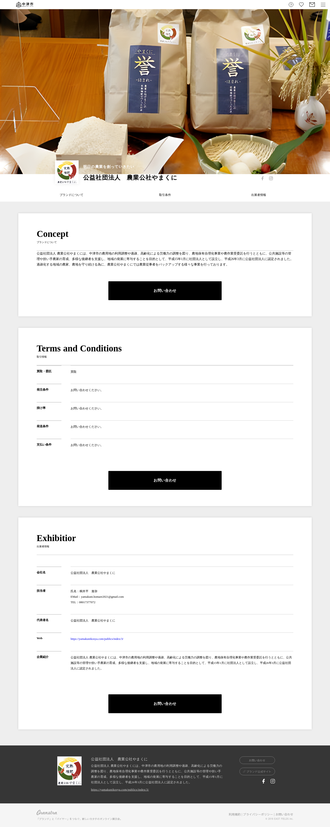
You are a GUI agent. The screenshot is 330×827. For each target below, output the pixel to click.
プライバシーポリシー (258, 814)
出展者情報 (258, 195)
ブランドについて (71, 195)
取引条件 (165, 195)
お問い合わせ (284, 814)
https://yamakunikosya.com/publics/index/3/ (97, 639)
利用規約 (235, 814)
